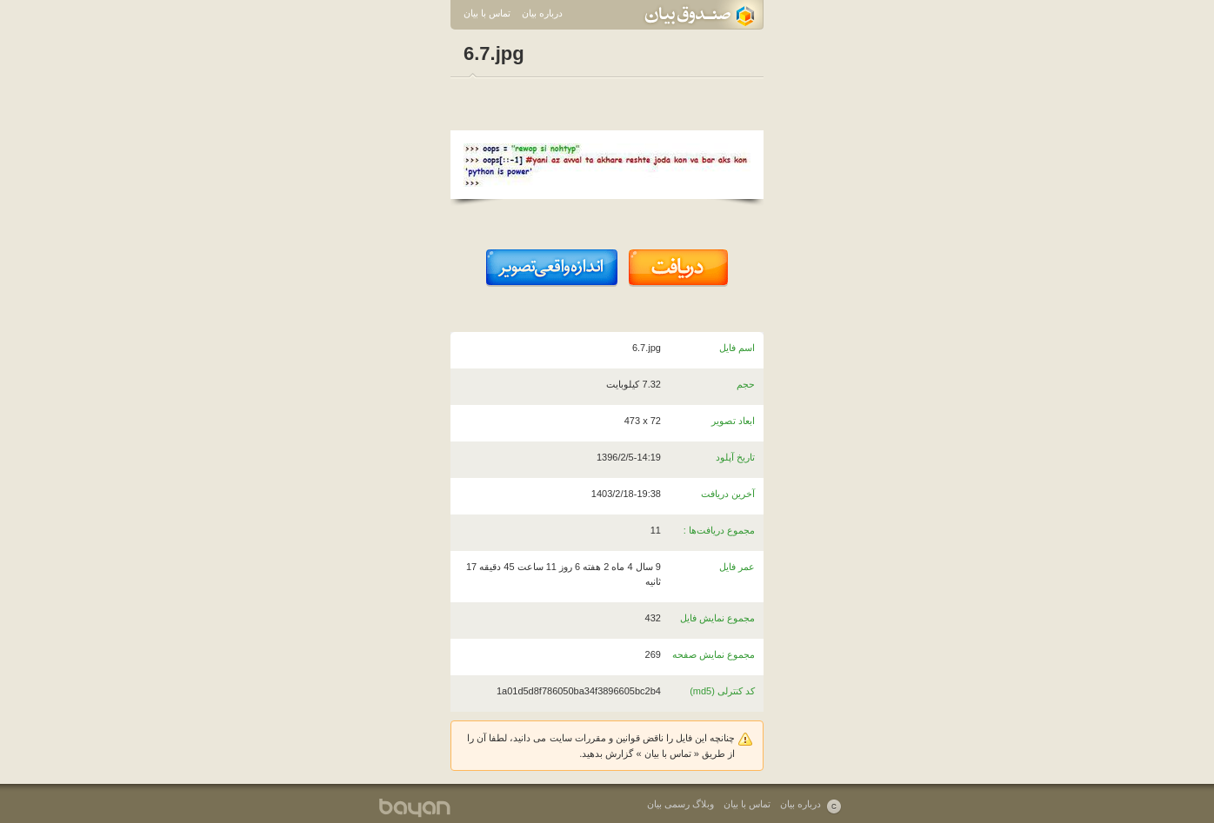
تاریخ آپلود (735, 457)
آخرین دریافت (728, 493)
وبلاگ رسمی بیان (680, 804)
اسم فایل (737, 347)
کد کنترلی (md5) (722, 691)
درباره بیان (542, 13)
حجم (746, 384)
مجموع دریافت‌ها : (719, 530)
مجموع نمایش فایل (717, 618)
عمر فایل (737, 566)
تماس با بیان (487, 13)
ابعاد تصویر (733, 420)
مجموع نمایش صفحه (713, 654)
